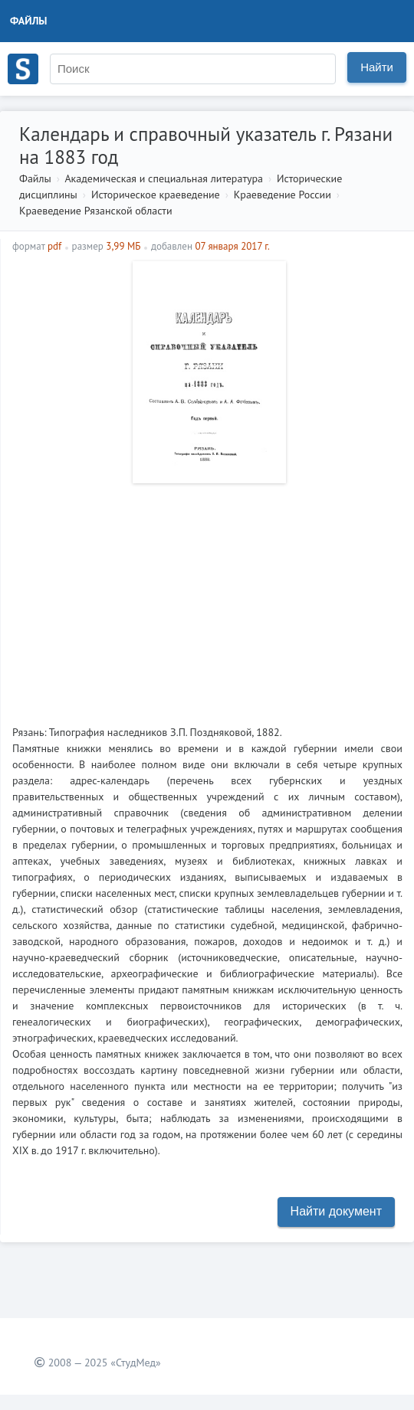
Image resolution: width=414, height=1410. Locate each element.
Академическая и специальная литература (163, 178)
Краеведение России (282, 194)
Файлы (29, 21)
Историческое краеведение (155, 194)
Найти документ (336, 1211)
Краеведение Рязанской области (95, 211)
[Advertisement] (207, 598)
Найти (376, 67)
